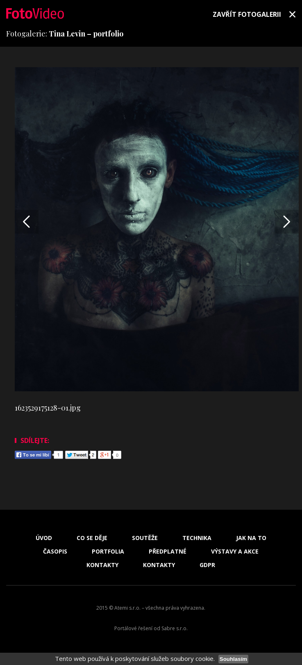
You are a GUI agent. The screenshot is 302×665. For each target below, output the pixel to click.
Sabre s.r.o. (174, 628)
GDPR (207, 565)
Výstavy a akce (235, 551)
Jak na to (251, 538)
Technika (196, 538)
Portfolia (108, 551)
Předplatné (167, 551)
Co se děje (92, 538)
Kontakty (102, 565)
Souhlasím (233, 659)
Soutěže (145, 538)
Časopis (55, 551)
